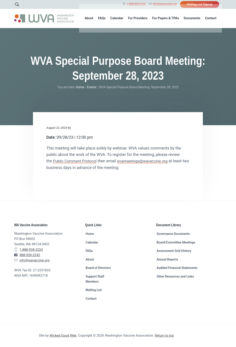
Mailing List (94, 290)
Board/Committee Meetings (176, 242)
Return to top (164, 335)
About (90, 259)
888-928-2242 (29, 255)
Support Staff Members (95, 279)
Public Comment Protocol (75, 161)
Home (90, 234)
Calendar (92, 242)
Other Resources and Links (175, 276)
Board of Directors (98, 268)
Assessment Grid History (174, 251)
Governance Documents (173, 234)
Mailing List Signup (199, 4)
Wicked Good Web (63, 335)
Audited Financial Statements (177, 268)
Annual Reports (167, 259)
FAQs (89, 251)
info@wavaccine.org (165, 4)
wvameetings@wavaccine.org (145, 161)
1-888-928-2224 (136, 4)
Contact (91, 298)
